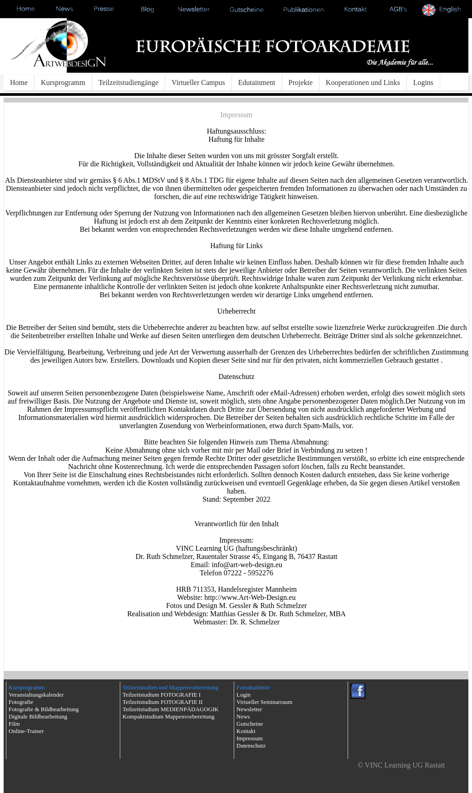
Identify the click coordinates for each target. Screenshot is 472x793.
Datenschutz (251, 745)
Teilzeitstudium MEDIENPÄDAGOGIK (171, 709)
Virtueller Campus (198, 82)
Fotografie (21, 701)
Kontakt (246, 731)
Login (243, 694)
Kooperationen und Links (363, 82)
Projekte (301, 82)
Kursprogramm (63, 82)
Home (19, 82)
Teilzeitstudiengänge (128, 82)
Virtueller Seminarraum (264, 701)
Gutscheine (249, 723)
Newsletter (249, 709)
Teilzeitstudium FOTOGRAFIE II (163, 701)
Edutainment (256, 82)
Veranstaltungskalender (36, 694)
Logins (423, 82)
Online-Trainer (26, 731)
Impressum (249, 738)
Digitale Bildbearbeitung (38, 716)
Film (14, 723)
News (243, 716)
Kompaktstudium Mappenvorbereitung (169, 716)
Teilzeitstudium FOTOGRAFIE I (162, 694)
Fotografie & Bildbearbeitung (44, 709)
